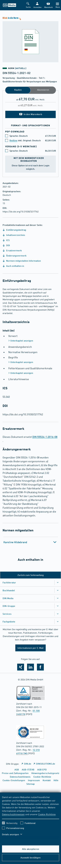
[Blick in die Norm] (30, 39)
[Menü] (57, 5)
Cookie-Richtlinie (47, 814)
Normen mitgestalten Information (22, 260)
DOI (6, 245)
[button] (37, 5)
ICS (6, 240)
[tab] (30, 542)
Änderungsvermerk (14, 255)
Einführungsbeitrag (14, 229)
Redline (13, 140)
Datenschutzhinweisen (13, 814)
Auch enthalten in (13, 265)
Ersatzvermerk (12, 250)
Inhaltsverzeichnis (14, 235)
